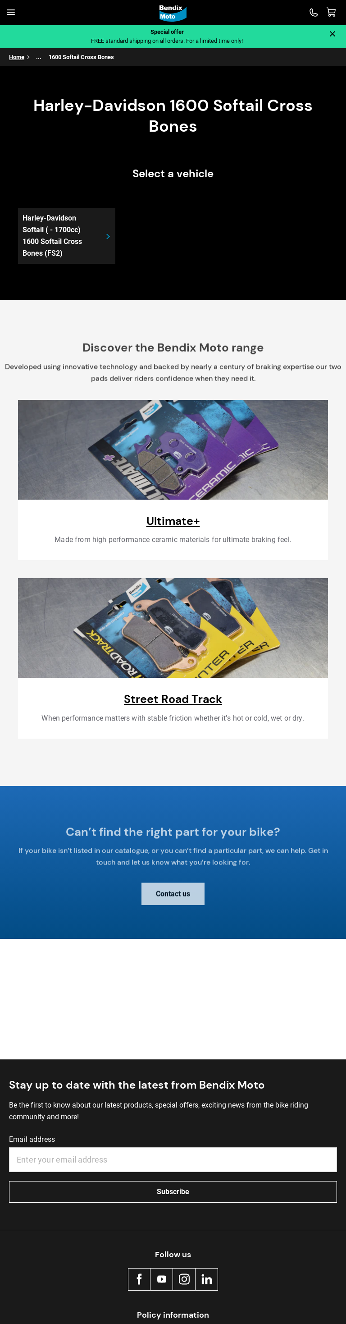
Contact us (173, 898)
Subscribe (173, 1191)
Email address (32, 1139)
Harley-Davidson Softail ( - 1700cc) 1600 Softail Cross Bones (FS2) (52, 235)
